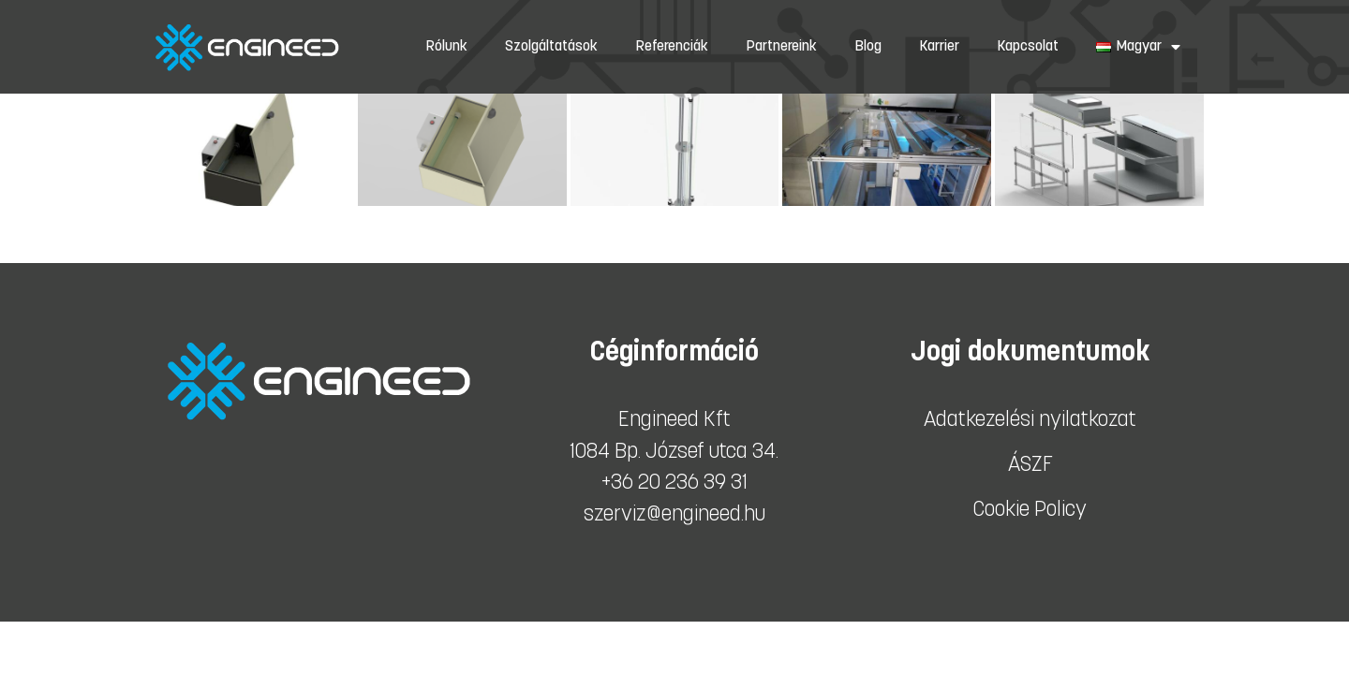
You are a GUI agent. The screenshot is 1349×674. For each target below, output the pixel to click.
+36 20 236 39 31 (674, 483)
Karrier (939, 46)
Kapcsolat (1028, 46)
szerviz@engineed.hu (674, 515)
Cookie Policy (1030, 510)
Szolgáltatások (551, 46)
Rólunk (446, 46)
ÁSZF (1030, 465)
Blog (868, 46)
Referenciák (671, 46)
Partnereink (781, 46)
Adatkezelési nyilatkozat (1030, 421)
